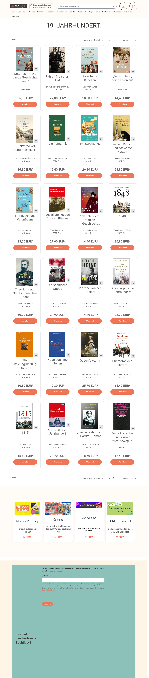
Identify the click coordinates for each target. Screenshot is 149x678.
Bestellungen (67, 638)
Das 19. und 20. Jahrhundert (57, 431)
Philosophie (49, 12)
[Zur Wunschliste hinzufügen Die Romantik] (68, 139)
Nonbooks (106, 12)
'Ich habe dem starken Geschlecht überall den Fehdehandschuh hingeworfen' (90, 219)
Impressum (15, 634)
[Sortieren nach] (102, 40)
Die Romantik (57, 143)
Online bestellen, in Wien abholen (74, 616)
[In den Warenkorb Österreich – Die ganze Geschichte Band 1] (25, 104)
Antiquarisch (117, 12)
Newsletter (35, 638)
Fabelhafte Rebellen (90, 78)
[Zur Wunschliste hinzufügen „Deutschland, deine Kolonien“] (133, 71)
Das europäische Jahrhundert (122, 290)
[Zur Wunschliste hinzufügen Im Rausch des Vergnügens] (36, 211)
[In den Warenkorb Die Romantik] (58, 175)
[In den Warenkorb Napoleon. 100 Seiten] (58, 391)
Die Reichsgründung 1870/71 (25, 364)
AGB (12, 631)
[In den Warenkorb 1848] (122, 247)
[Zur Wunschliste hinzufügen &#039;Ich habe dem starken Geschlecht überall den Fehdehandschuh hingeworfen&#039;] (101, 211)
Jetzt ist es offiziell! (120, 521)
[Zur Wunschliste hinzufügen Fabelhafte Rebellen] (101, 71)
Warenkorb (66, 646)
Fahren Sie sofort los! (57, 78)
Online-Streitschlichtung (41, 649)
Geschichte (22, 12)
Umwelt (40, 12)
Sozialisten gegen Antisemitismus (57, 216)
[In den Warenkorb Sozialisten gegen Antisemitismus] (58, 247)
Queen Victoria (90, 360)
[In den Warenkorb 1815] (25, 462)
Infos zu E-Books (38, 653)
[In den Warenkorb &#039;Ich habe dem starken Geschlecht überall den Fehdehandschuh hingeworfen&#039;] (90, 247)
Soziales (32, 12)
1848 (122, 216)
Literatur (72, 12)
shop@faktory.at (110, 648)
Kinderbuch (82, 12)
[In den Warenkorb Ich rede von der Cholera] (90, 321)
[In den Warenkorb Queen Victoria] (90, 391)
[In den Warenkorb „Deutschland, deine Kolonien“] (122, 104)
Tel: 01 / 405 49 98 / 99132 (115, 654)
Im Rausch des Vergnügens (25, 217)
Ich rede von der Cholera (90, 290)
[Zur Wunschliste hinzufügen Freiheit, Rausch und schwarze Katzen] (133, 139)
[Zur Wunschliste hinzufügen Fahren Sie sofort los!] (68, 71)
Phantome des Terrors (122, 363)
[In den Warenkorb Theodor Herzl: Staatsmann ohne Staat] (25, 321)
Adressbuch (66, 642)
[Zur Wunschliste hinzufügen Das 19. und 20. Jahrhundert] (68, 425)
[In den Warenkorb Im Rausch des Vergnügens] (25, 247)
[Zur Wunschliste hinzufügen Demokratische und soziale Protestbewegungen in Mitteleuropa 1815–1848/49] (133, 428)
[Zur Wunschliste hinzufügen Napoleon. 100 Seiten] (68, 355)
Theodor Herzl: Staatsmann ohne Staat (25, 293)
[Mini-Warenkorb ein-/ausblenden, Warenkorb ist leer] (133, 6)
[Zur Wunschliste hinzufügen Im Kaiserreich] (101, 139)
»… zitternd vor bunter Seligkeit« (25, 148)
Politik (13, 12)
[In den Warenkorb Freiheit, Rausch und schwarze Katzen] (122, 175)
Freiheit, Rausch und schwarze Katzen (122, 147)
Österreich (128, 12)
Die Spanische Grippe (57, 286)
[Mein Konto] (123, 6)
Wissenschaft (62, 12)
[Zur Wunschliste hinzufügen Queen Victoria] (101, 355)
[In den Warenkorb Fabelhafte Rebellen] (90, 104)
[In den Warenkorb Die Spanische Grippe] (58, 321)
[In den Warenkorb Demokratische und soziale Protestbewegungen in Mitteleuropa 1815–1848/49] (122, 462)
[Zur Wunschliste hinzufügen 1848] (133, 211)
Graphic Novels (94, 12)
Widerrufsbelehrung (19, 642)
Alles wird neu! (89, 517)
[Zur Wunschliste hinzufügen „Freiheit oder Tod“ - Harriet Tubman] (101, 427)
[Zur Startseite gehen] (18, 6)
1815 (25, 432)
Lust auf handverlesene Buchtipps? (26, 588)
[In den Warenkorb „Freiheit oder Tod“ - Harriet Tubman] (90, 462)
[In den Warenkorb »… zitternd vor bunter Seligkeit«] (25, 175)
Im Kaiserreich (90, 144)
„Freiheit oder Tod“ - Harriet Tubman (90, 434)
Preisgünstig (16, 16)
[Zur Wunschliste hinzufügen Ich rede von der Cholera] (101, 283)
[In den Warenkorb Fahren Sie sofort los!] (58, 104)
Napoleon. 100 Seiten (57, 361)
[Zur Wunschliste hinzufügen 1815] (36, 427)
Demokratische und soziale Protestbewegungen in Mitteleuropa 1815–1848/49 (122, 437)
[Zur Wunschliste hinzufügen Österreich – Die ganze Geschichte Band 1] (36, 69)
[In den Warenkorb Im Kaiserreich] (90, 175)
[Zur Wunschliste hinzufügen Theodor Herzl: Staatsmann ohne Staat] (36, 284)
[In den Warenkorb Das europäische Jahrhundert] (122, 321)
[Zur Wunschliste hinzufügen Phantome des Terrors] (133, 356)
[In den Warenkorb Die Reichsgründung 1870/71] (25, 391)
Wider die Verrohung (27, 521)
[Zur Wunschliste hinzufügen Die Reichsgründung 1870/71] (36, 355)
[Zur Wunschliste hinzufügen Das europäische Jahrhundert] (133, 283)
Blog (32, 634)
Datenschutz (15, 638)
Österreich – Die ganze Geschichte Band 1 (25, 77)
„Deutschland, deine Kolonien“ (122, 78)
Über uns (58, 519)
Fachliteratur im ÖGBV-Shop (22, 616)
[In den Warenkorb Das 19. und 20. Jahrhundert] (58, 462)
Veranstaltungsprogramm (126, 616)
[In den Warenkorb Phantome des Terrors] (122, 391)
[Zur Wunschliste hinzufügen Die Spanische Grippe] (68, 280)
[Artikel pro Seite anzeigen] (134, 40)
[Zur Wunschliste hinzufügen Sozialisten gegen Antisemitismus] (68, 210)
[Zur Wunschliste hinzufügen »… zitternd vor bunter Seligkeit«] (36, 141)
